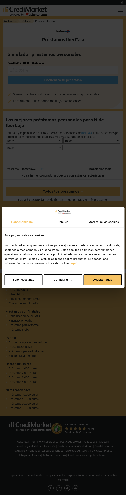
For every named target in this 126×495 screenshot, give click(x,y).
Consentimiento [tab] (22, 222)
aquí (74, 263)
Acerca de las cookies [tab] (104, 222)
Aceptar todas (102, 279)
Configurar (63, 279)
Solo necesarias (23, 279)
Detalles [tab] (62, 222)
